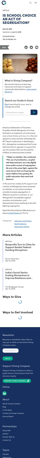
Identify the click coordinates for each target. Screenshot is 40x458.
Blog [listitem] (4, 407)
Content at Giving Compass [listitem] (13, 413)
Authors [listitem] (5, 434)
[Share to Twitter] (31, 47)
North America (20, 224)
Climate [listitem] (6, 454)
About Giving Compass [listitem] (11, 403)
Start (7, 104)
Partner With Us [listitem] (9, 437)
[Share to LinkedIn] (26, 47)
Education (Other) (21, 226)
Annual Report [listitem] (8, 416)
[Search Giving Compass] (30, 3)
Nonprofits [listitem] (7, 430)
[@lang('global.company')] (4, 3)
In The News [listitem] (7, 410)
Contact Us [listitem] (7, 440)
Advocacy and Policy (23, 221)
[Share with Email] (36, 47)
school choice (14, 213)
